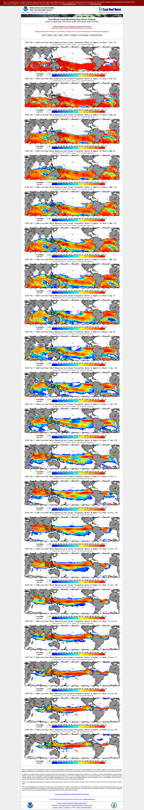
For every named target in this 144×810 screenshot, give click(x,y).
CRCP (107, 12)
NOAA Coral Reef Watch (84, 807)
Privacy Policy (88, 805)
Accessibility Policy (77, 805)
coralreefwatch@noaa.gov (89, 799)
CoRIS (119, 12)
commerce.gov (95, 4)
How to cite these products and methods (75, 803)
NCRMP (112, 12)
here (23, 783)
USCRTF (101, 12)
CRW (46, 12)
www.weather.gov (69, 4)
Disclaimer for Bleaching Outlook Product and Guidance (72, 794)
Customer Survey (58, 807)
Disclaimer (55, 805)
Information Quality (64, 805)
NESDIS (34, 12)
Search (59, 803)
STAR (41, 12)
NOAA (28, 12)
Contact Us (67, 807)
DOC (23, 12)
